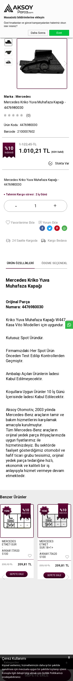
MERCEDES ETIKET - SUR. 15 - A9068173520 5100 (47, 547)
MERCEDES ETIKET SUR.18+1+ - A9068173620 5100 (9, 549)
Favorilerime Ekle (20, 222)
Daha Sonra (38, 32)
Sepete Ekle (17, 575)
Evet (59, 32)
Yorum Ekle (48, 222)
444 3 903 (17, 636)
